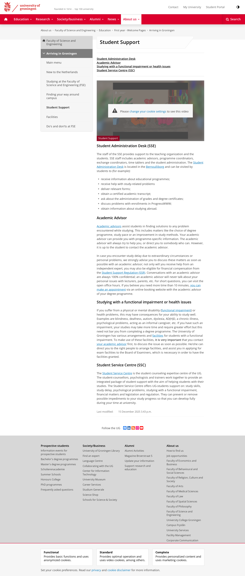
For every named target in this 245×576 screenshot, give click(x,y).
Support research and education (138, 467)
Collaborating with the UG (98, 466)
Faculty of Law (175, 496)
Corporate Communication (182, 540)
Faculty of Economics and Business (181, 462)
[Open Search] (233, 19)
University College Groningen (184, 520)
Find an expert (91, 456)
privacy (96, 570)
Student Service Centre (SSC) (116, 70)
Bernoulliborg (155, 167)
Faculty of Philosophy (179, 506)
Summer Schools (51, 474)
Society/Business (94, 446)
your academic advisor (112, 344)
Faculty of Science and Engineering (75, 30)
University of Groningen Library (101, 450)
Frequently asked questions (57, 489)
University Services (178, 530)
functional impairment (176, 310)
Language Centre (93, 461)
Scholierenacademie (53, 469)
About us (46, 30)
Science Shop (90, 494)
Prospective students (55, 446)
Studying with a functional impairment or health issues (133, 66)
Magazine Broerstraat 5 (138, 456)
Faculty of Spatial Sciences (182, 501)
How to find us (175, 450)
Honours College (50, 479)
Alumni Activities (134, 450)
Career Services (92, 484)
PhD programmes (51, 484)
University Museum (94, 479)
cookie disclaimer (119, 570)
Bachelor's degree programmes (59, 459)
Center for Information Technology (96, 472)
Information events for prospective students (54, 452)
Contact (173, 7)
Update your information (139, 461)
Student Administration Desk (116, 59)
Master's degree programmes (58, 464)
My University (192, 7)
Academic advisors (109, 226)
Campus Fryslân (176, 525)
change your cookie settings (148, 111)
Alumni (129, 446)
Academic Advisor (109, 63)
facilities (157, 335)
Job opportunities (177, 456)
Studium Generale (93, 489)
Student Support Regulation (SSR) (123, 272)
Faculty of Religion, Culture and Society (185, 479)
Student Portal (215, 7)
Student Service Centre (117, 373)
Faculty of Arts (175, 486)
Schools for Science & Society (100, 499)
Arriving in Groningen (162, 30)
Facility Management (179, 535)
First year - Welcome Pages (130, 30)
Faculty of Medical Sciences (182, 491)
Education (105, 30)
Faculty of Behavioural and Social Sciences (182, 470)
